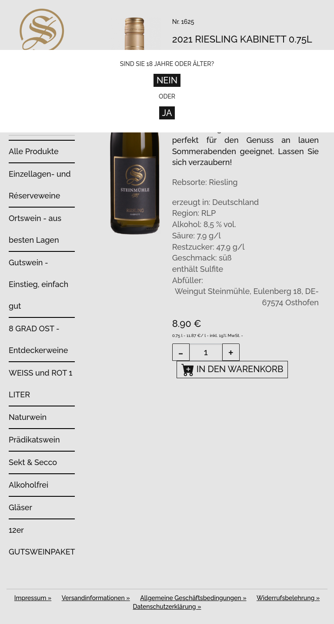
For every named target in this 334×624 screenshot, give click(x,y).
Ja (167, 113)
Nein (167, 80)
